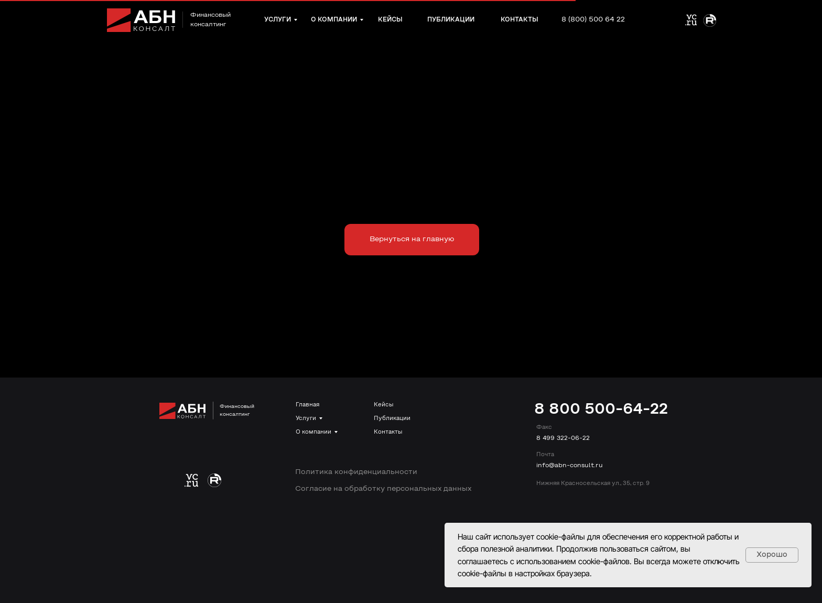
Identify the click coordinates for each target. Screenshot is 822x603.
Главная (307, 404)
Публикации (392, 418)
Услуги (306, 418)
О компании (313, 432)
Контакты (388, 432)
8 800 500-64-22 (601, 410)
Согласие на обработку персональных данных (383, 489)
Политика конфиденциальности (356, 472)
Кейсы (383, 404)
